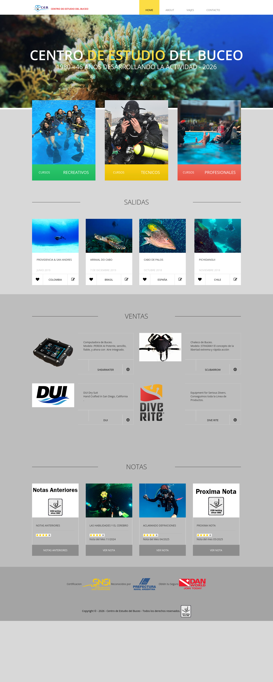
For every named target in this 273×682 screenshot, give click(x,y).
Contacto (213, 10)
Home (149, 10)
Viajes (190, 10)
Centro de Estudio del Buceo (60, 8)
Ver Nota (109, 550)
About (170, 10)
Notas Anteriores (55, 550)
